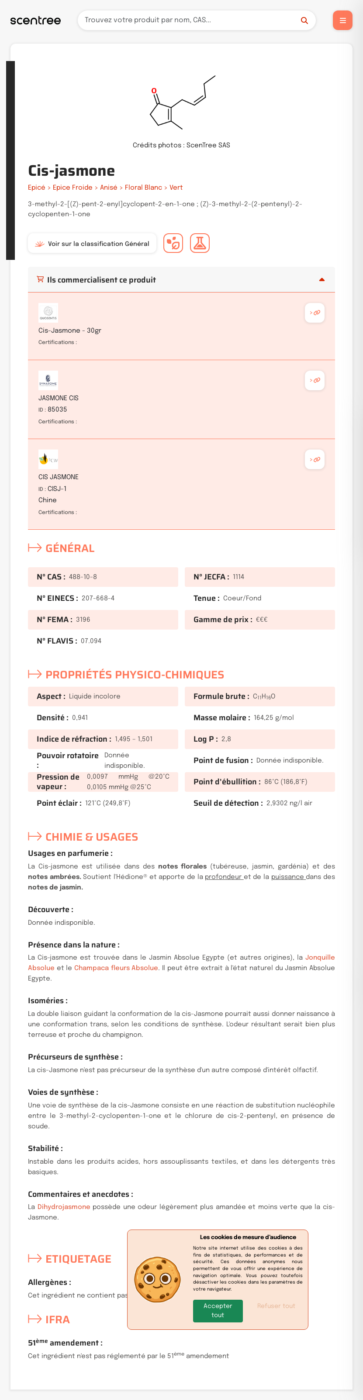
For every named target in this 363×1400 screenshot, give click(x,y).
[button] (218, 1311)
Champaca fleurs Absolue (116, 968)
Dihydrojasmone (64, 1207)
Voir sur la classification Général (92, 244)
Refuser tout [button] (276, 1306)
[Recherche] (197, 20)
